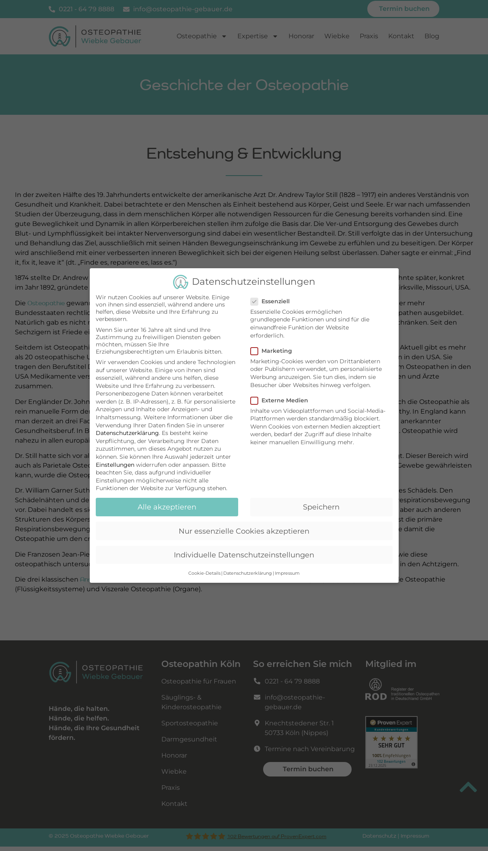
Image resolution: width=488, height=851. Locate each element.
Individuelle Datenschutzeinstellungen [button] (244, 552)
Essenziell (272, 298)
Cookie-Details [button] (204, 571)
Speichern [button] (321, 504)
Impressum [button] (287, 571)
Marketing (273, 348)
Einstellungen (115, 462)
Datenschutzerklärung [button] (247, 571)
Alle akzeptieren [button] (167, 504)
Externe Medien (281, 398)
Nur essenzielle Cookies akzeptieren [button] (244, 528)
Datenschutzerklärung (127, 430)
